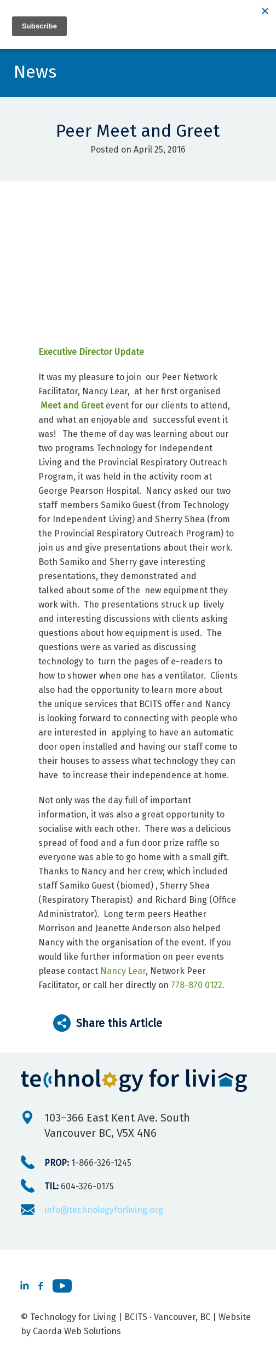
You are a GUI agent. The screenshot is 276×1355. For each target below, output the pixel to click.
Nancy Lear (123, 971)
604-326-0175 (79, 1186)
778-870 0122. (198, 985)
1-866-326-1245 (87, 1163)
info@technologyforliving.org (103, 1210)
